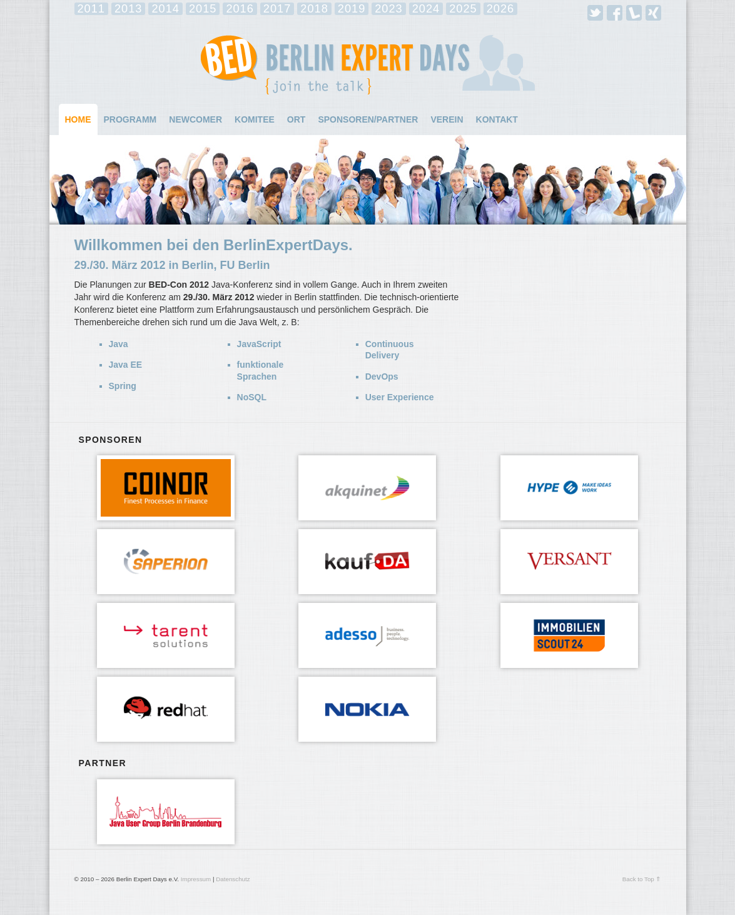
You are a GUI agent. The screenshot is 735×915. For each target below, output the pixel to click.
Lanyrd (634, 13)
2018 (314, 9)
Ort (296, 119)
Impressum (196, 879)
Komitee (255, 119)
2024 (426, 9)
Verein (446, 119)
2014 (165, 9)
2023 (388, 9)
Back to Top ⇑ (641, 879)
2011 (91, 9)
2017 (277, 9)
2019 (351, 9)
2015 (202, 9)
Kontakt (497, 119)
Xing (653, 13)
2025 (463, 9)
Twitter (595, 13)
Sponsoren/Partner (368, 119)
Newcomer (195, 119)
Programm (130, 119)
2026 (500, 9)
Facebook (614, 13)
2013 (128, 9)
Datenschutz (233, 879)
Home (78, 119)
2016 (239, 9)
